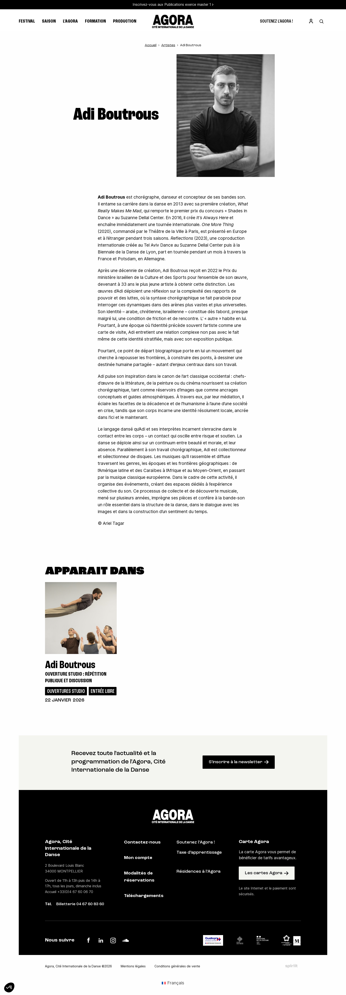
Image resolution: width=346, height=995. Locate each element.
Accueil (150, 45)
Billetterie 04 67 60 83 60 (80, 904)
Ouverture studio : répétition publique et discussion (75, 678)
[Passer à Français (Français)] (173, 983)
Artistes (168, 45)
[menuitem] (276, 21)
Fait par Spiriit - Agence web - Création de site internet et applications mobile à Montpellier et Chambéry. (291, 966)
